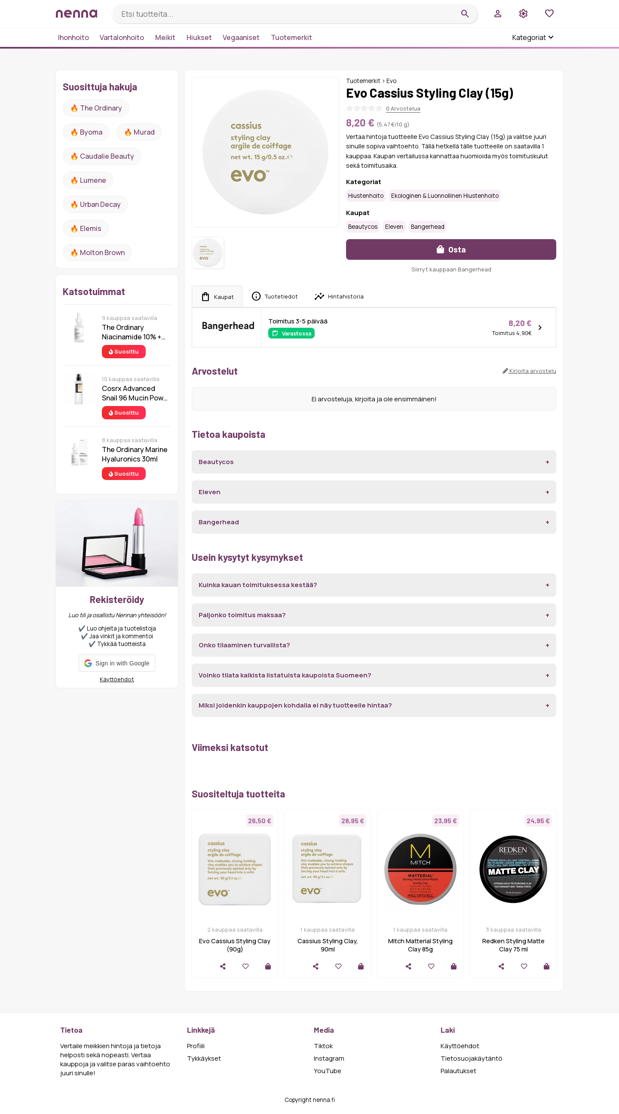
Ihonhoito (73, 37)
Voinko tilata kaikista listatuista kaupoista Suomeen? (285, 675)
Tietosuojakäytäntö (472, 1058)
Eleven (394, 227)
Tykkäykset (204, 1058)
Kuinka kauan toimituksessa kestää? (258, 584)
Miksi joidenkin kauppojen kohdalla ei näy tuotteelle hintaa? (295, 705)
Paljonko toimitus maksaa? (242, 614)
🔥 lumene (88, 180)
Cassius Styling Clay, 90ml (327, 945)
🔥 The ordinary (96, 108)
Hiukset (199, 37)
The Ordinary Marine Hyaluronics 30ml (135, 454)
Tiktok (323, 1045)
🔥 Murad (139, 132)
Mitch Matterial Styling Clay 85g (420, 945)
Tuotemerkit (291, 37)
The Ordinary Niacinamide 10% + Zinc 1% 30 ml (131, 332)
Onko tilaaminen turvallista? (244, 644)
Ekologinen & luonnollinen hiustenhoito (445, 196)
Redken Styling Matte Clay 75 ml (513, 945)
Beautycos (362, 227)
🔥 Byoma (86, 132)
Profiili (196, 1045)
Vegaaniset (241, 37)
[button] (117, 663)
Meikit (165, 37)
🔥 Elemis (85, 228)
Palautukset (458, 1070)
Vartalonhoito (122, 37)
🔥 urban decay (95, 204)
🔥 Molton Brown (97, 252)
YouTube (327, 1070)
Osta (451, 249)
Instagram (329, 1058)
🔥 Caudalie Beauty (102, 156)
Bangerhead (427, 227)
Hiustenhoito (365, 196)
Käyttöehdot (117, 679)
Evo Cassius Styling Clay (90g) (234, 945)
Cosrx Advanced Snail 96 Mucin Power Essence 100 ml (136, 393)
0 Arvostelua (403, 108)
